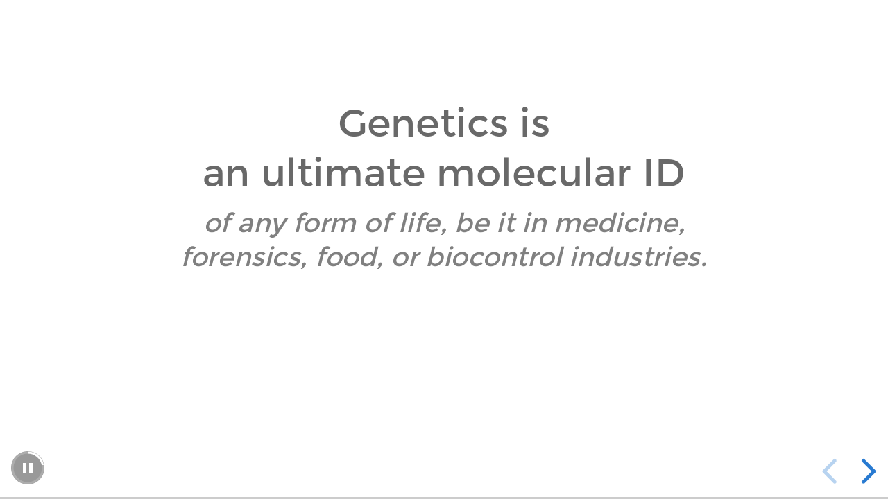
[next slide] (866, 471)
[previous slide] (831, 471)
